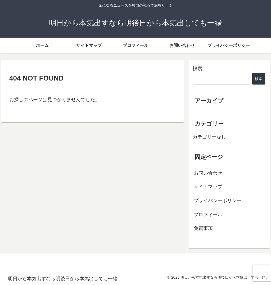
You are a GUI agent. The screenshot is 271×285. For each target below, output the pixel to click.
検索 (197, 68)
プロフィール (208, 214)
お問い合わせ (208, 173)
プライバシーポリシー (217, 200)
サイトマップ (208, 186)
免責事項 (203, 228)
